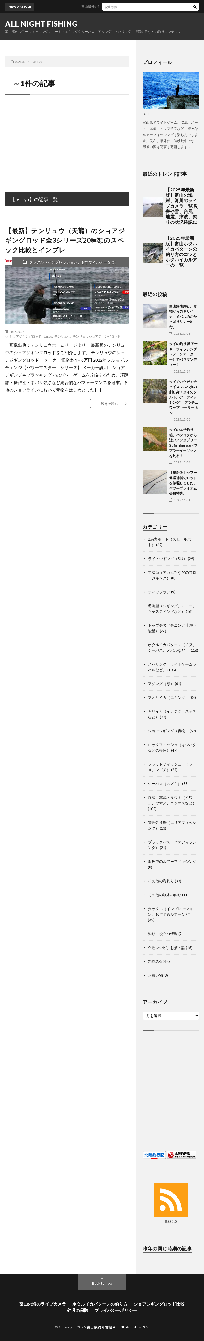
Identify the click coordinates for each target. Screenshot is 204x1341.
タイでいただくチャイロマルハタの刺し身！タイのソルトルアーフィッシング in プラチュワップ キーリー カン (183, 397)
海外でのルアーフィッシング (172, 861)
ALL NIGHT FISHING (41, 23)
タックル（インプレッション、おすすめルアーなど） (73, 262)
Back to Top (102, 1283)
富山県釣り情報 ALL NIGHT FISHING (117, 1327)
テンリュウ (62, 336)
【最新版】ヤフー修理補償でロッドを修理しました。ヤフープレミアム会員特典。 (183, 482)
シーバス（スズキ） (164, 783)
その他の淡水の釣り (164, 894)
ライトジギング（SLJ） (167, 558)
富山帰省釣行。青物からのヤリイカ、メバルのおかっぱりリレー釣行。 (183, 316)
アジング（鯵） (161, 683)
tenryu (48, 336)
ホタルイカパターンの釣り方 (100, 1303)
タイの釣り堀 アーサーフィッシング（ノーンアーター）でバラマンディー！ (183, 354)
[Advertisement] (67, 138)
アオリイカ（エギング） (168, 697)
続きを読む (109, 403)
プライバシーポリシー (116, 1310)
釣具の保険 (157, 961)
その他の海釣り (161, 881)
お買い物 (155, 975)
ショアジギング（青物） (168, 730)
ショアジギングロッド (25, 336)
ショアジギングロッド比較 (159, 1303)
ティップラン (159, 592)
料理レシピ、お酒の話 (166, 947)
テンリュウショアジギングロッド (97, 336)
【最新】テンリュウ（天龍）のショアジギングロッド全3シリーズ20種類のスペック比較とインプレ (65, 240)
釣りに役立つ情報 (163, 933)
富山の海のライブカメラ (42, 1303)
